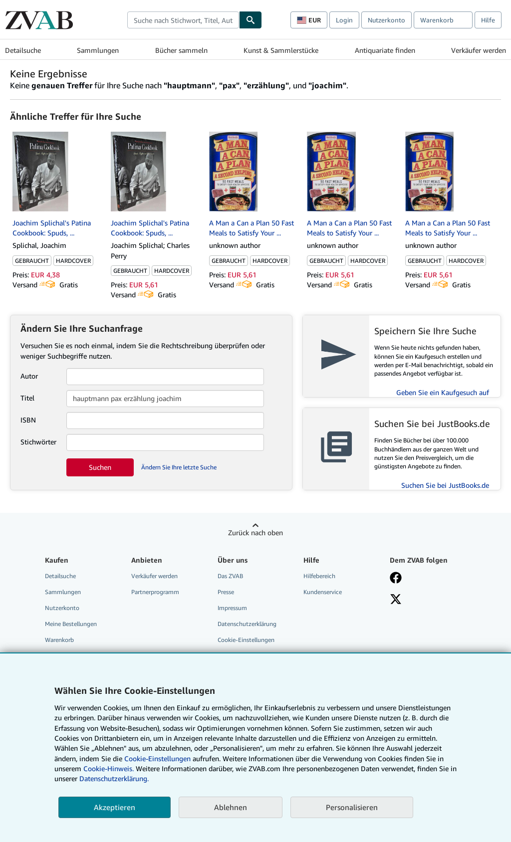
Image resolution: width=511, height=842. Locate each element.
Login (344, 20)
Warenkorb (59, 639)
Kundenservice (322, 592)
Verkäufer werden (478, 50)
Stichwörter (38, 441)
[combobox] (183, 19)
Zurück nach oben (255, 532)
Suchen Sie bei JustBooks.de (445, 485)
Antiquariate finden (385, 50)
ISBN (28, 420)
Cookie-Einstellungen (157, 758)
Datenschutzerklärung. (114, 778)
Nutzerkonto (386, 20)
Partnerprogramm (155, 592)
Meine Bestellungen (71, 624)
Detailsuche (23, 50)
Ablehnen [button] (230, 807)
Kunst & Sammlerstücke (281, 50)
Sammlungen (98, 50)
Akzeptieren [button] (114, 807)
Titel (27, 398)
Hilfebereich (319, 576)
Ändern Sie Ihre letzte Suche (179, 467)
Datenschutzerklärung (247, 624)
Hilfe (488, 20)
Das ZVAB (230, 576)
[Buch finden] (250, 19)
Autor (29, 376)
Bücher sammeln (181, 50)
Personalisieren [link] (352, 807)
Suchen (100, 467)
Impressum (232, 608)
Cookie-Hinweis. (108, 768)
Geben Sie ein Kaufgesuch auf (442, 392)
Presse (226, 592)
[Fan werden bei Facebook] (396, 578)
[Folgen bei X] (396, 600)
